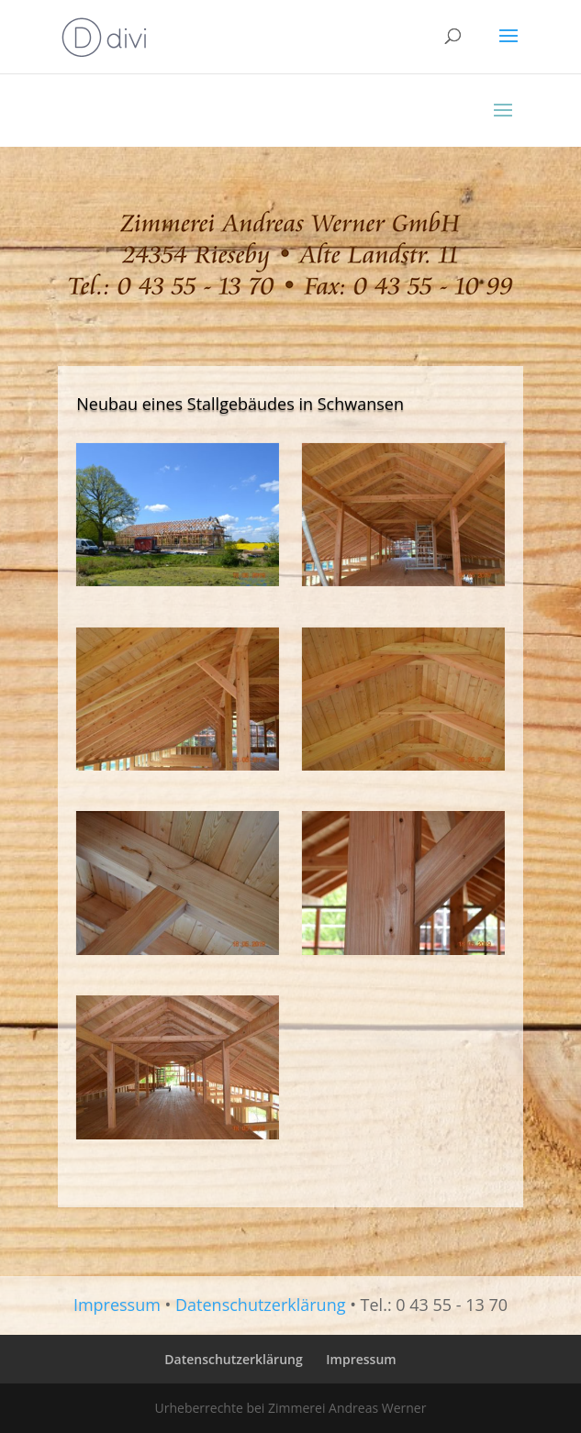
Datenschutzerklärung (260, 1305)
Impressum (117, 1305)
